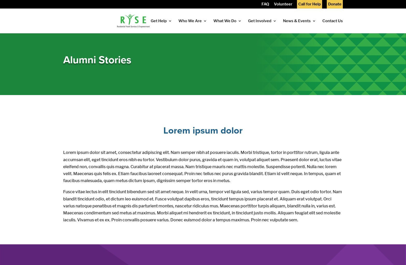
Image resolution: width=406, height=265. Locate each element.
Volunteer (283, 4)
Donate (335, 4)
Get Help (159, 21)
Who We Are (190, 21)
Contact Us (332, 21)
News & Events (297, 21)
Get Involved (259, 21)
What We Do (224, 21)
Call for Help (309, 4)
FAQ (265, 4)
